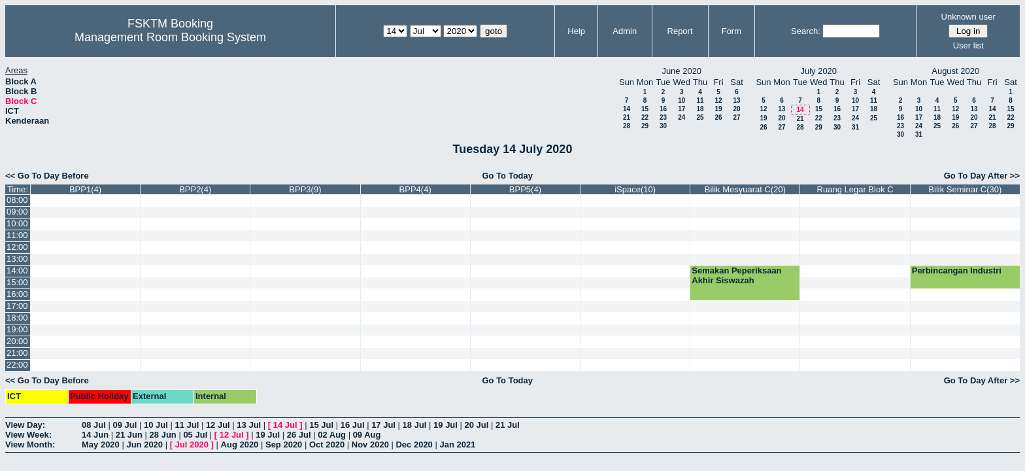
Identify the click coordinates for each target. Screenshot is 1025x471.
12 (718, 100)
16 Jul (353, 425)
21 (626, 117)
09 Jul (124, 425)
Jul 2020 (192, 444)
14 (626, 109)
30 (663, 126)
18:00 (17, 318)
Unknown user (968, 17)
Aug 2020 (240, 444)
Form (731, 31)
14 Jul (285, 425)
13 (736, 100)
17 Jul (383, 425)
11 (699, 100)
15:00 (17, 282)
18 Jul (415, 425)
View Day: (25, 425)
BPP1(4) (85, 189)
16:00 (17, 294)
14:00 (17, 270)
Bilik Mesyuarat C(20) (745, 189)
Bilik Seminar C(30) (964, 189)
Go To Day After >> (982, 176)
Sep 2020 (283, 444)
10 (681, 100)
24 (681, 117)
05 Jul (195, 435)
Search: (805, 31)
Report (680, 31)
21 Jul (508, 425)
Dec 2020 (413, 444)
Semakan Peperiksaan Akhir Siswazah (736, 275)
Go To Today (507, 176)
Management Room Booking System (170, 37)
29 (644, 126)
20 (736, 109)
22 (644, 117)
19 (718, 109)
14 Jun (95, 435)
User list (968, 45)
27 (736, 117)
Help (576, 31)
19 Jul (445, 425)
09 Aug (367, 435)
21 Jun (129, 435)
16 (663, 109)
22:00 (17, 365)
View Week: (28, 435)
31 (855, 127)
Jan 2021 (457, 444)
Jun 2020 (144, 444)
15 (644, 109)
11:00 (17, 235)
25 (699, 117)
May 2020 (101, 444)
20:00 (17, 341)
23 (663, 117)
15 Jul (321, 425)
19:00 (17, 329)
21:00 (17, 353)
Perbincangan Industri (956, 270)
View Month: (30, 444)
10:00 (17, 223)
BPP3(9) (305, 189)
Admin (625, 31)
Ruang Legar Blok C (855, 189)
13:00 (17, 259)
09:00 (17, 212)
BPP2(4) (195, 189)
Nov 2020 (370, 444)
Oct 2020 (326, 444)
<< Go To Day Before (47, 176)
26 (718, 117)
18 (699, 109)
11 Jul (187, 425)
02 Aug (332, 435)
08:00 (17, 200)
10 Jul (156, 425)
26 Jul (299, 435)
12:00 (17, 247)
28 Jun (163, 435)
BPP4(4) (415, 189)
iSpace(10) (635, 189)
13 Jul (249, 425)
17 (681, 109)
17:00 (17, 306)
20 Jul (477, 425)
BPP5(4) (525, 189)
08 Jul (94, 425)
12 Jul (218, 425)
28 (626, 126)
